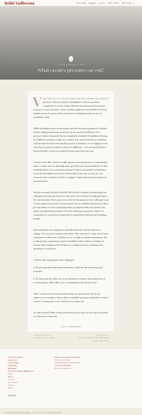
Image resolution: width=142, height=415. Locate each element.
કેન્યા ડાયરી (11, 379)
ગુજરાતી (102, 3)
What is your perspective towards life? (67, 357)
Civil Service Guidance (15, 357)
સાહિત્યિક (10, 388)
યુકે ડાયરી (10, 385)
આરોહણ (10, 374)
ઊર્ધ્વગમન (10, 377)
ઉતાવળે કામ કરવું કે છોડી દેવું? (62, 360)
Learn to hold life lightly (62, 365)
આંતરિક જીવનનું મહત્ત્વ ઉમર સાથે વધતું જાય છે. (67, 363)
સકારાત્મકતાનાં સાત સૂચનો (52, 336)
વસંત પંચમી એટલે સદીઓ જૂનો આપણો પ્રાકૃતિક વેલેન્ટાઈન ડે (90, 338)
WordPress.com (54, 413)
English (92, 3)
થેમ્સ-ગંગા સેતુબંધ (13, 382)
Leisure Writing (13, 363)
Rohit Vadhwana (19, 3)
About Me (81, 3)
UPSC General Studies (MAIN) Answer (21, 371)
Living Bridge (12, 365)
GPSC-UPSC (113, 3)
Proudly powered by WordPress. (17, 413)
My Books (126, 3)
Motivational (12, 368)
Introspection (75, 326)
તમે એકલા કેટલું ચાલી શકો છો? (62, 368)
